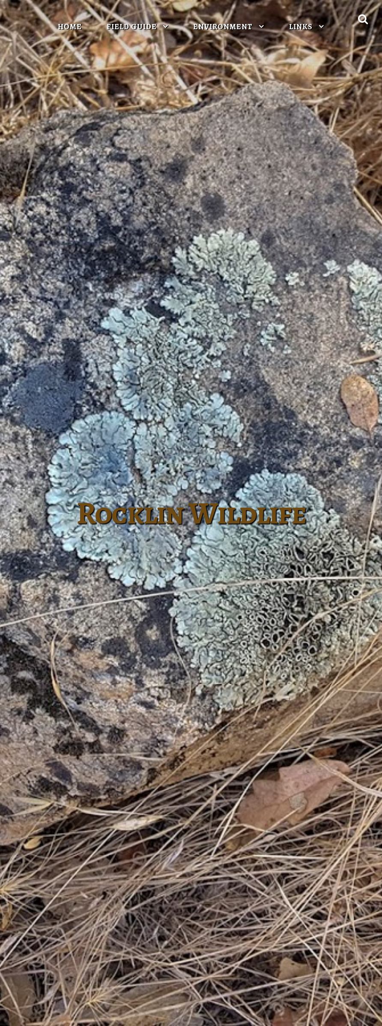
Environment (223, 26)
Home (70, 26)
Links (301, 26)
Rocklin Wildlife (191, 513)
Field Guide (132, 26)
